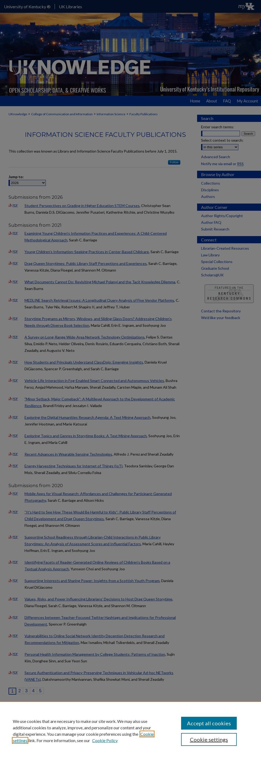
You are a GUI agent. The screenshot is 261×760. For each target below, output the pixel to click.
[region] (130, 730)
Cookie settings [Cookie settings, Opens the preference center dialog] (209, 739)
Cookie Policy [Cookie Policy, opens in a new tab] (105, 740)
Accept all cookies (209, 723)
